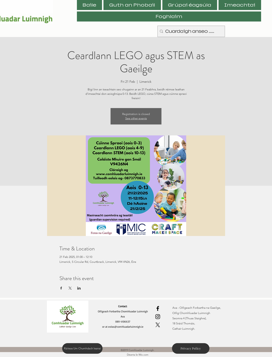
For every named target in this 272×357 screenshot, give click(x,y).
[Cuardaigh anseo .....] (191, 31)
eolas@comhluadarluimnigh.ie (125, 326)
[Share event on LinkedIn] (79, 288)
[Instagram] (158, 316)
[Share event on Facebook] (61, 288)
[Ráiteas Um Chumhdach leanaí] (82, 348)
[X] (158, 325)
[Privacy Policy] (190, 348)
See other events (136, 118)
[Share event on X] (70, 288)
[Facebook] (158, 308)
